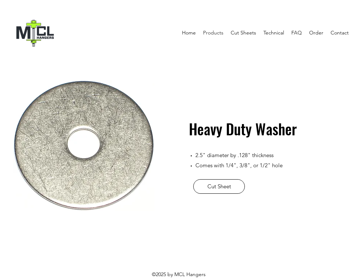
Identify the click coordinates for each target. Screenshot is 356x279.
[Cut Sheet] (219, 186)
